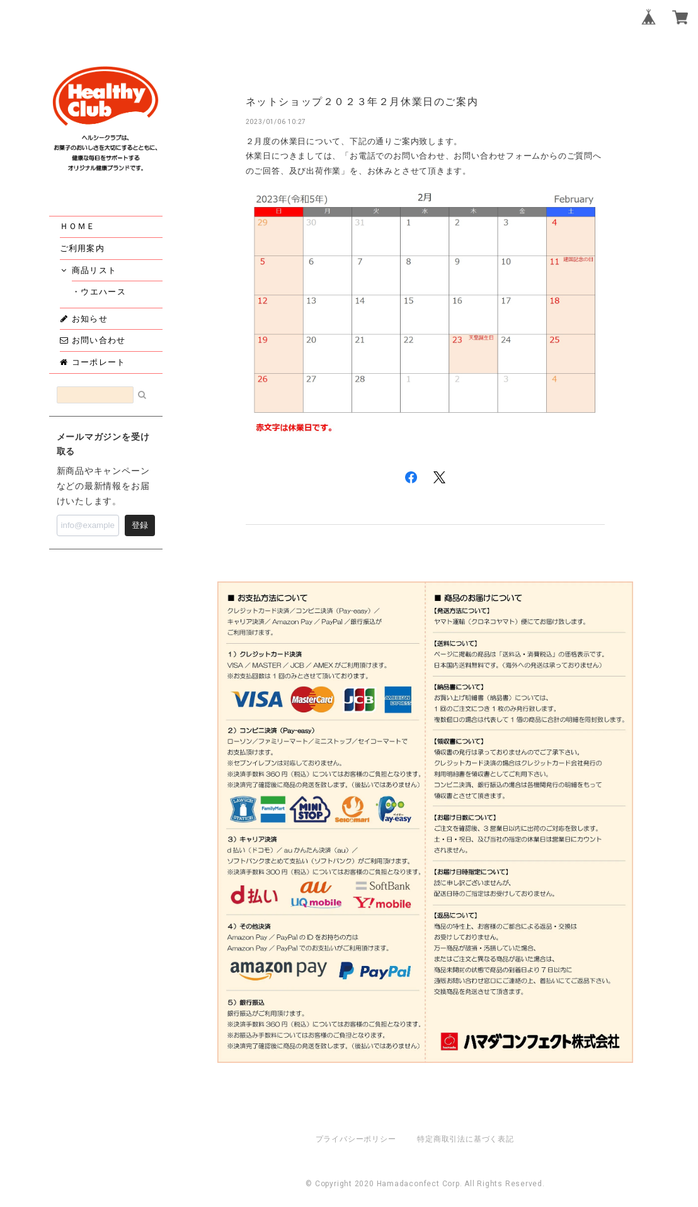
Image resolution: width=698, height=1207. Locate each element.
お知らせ (84, 318)
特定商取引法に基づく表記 (465, 1139)
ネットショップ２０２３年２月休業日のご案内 (362, 102)
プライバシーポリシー (356, 1139)
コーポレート (93, 362)
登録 (140, 525)
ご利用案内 (82, 248)
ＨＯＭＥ (78, 226)
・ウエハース (103, 291)
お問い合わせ (93, 340)
